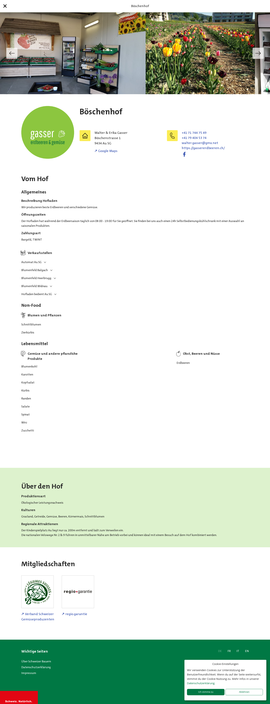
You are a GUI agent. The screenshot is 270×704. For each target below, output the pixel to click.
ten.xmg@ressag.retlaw (200, 143)
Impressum (28, 673)
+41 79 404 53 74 (194, 138)
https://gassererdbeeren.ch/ (203, 148)
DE (220, 651)
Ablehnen (244, 691)
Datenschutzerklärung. (201, 683)
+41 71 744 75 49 (194, 133)
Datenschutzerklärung (36, 667)
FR (229, 651)
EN (247, 651)
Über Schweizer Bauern (36, 661)
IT (238, 651)
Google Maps (107, 151)
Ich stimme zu (205, 691)
